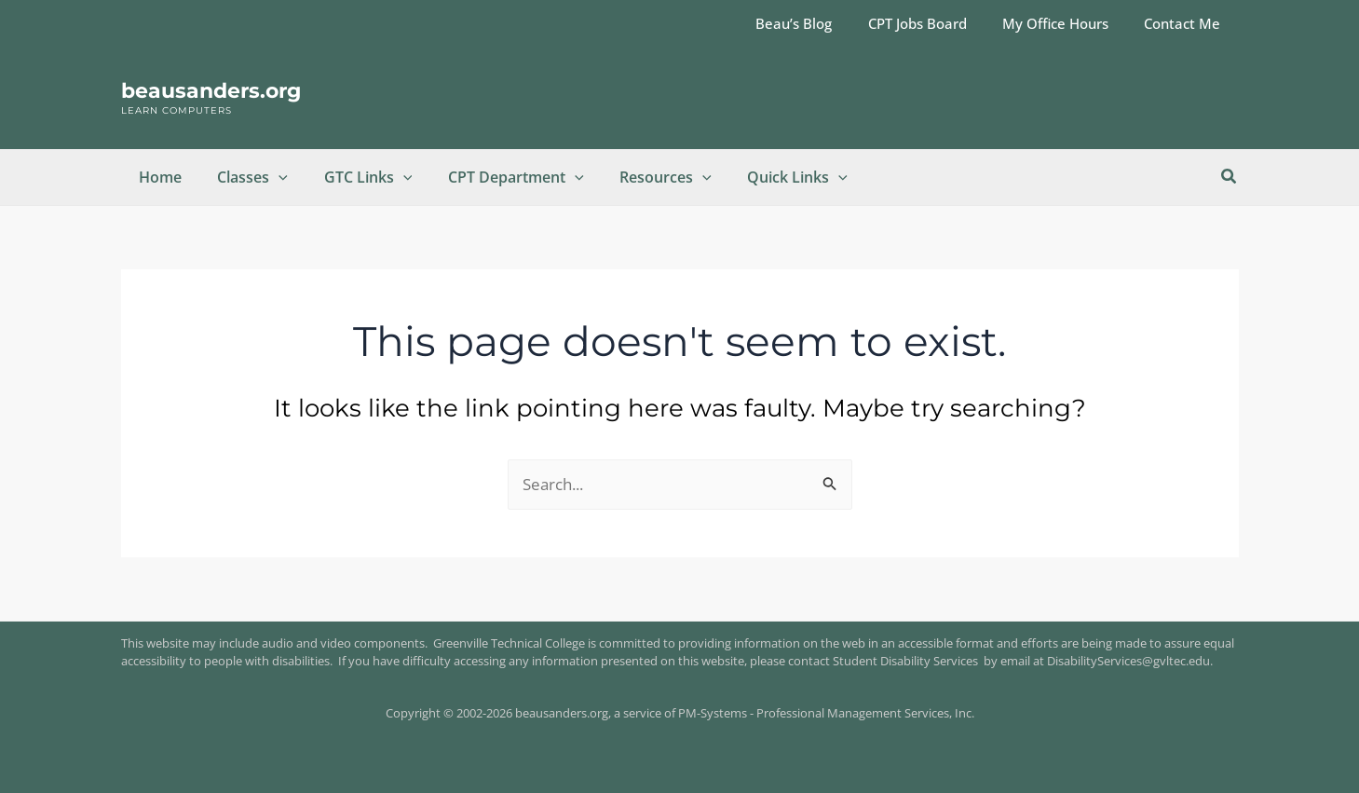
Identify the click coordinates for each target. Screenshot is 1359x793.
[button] (270, 177)
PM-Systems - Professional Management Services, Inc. (826, 712)
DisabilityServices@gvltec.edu (1128, 660)
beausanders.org (211, 90)
